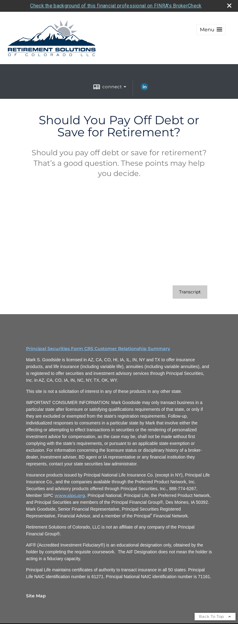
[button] (211, 28)
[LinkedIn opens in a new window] (144, 88)
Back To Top (215, 615)
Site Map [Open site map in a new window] (36, 595)
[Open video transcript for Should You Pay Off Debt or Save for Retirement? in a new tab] (190, 291)
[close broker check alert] (229, 4)
